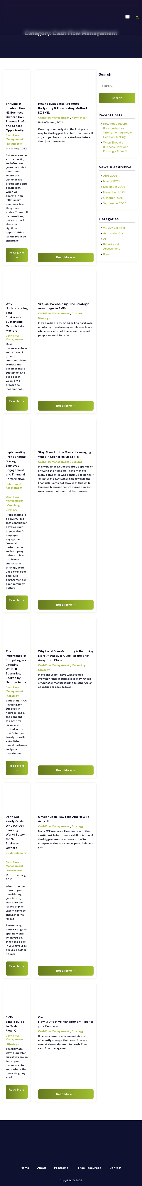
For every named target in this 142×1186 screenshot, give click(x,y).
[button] (127, 17)
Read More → (17, 255)
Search (117, 98)
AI (104, 239)
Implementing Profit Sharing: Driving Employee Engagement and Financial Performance (16, 465)
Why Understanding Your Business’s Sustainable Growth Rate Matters (17, 317)
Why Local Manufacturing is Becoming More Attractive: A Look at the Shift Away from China (66, 655)
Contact (115, 1168)
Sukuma (77, 461)
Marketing (78, 665)
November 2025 (114, 192)
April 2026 (110, 176)
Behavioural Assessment (14, 485)
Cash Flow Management (14, 137)
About (41, 1168)
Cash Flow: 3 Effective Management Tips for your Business (66, 1021)
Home (25, 1168)
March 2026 (111, 181)
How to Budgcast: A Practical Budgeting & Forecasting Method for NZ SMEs (65, 108)
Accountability (113, 233)
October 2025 (113, 198)
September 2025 (114, 203)
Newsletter (14, 143)
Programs (61, 1168)
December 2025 (114, 187)
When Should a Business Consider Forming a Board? (115, 147)
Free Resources (89, 1168)
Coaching (13, 505)
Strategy (44, 318)
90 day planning (16, 853)
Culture (77, 313)
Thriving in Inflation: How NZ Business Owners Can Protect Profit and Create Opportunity (16, 117)
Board (107, 254)
